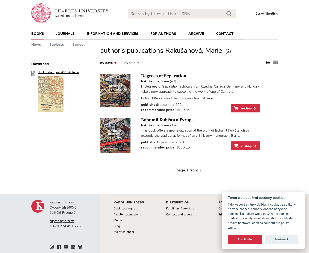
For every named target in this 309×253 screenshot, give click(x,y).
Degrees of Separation (163, 76)
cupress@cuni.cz (62, 221)
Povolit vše (245, 239)
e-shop (245, 108)
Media (118, 220)
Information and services (112, 33)
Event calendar (124, 232)
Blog (117, 226)
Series (77, 44)
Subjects (56, 44)
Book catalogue (124, 208)
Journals (65, 33)
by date (108, 63)
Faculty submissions (127, 214)
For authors (163, 33)
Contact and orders (179, 214)
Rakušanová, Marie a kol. (159, 125)
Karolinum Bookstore (180, 208)
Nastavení (281, 239)
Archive (196, 33)
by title (131, 63)
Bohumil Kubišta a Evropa (167, 120)
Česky (260, 14)
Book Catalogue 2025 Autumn (58, 92)
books (37, 33)
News (36, 44)
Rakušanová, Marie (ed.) (158, 81)
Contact (225, 33)
